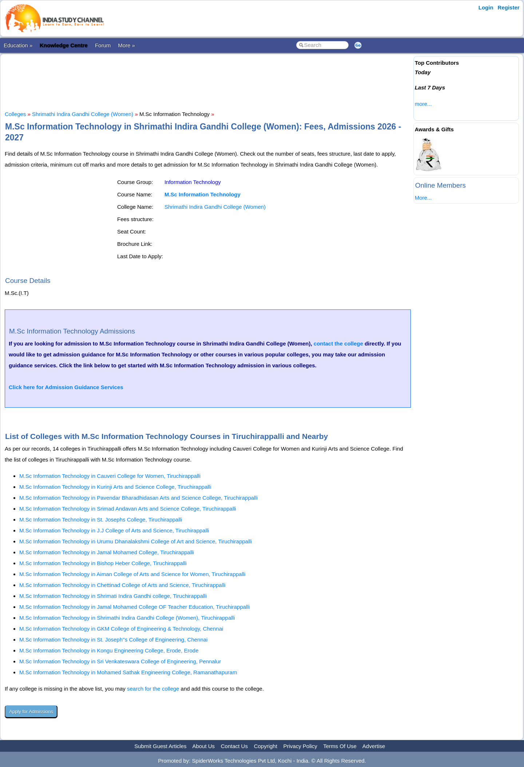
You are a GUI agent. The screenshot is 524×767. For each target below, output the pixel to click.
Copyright (265, 746)
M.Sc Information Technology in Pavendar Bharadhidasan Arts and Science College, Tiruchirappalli (138, 498)
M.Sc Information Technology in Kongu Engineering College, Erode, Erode (109, 650)
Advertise (373, 746)
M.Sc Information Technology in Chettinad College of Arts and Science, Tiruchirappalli (122, 585)
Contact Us (234, 746)
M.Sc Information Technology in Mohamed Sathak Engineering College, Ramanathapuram (128, 672)
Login (486, 7)
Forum (103, 45)
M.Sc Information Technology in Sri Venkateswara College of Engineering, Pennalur (120, 661)
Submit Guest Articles (160, 746)
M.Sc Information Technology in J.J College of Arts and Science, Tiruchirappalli (114, 530)
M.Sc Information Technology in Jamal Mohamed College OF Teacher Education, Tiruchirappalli (134, 607)
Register (509, 7)
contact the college (338, 343)
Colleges (15, 114)
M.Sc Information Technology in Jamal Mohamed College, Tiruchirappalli (106, 552)
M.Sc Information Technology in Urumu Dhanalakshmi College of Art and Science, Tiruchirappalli (135, 541)
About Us (203, 746)
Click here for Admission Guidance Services (66, 387)
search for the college (153, 689)
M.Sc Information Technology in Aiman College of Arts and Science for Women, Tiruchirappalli (132, 574)
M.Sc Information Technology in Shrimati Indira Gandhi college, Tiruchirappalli (113, 596)
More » (126, 45)
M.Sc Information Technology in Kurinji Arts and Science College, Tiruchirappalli (115, 487)
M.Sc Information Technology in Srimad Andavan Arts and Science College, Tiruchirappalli (127, 509)
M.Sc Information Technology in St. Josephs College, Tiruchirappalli (100, 519)
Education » (18, 45)
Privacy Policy (300, 746)
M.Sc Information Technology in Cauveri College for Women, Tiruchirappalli (110, 476)
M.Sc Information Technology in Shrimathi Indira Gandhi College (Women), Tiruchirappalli (127, 618)
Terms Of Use (340, 746)
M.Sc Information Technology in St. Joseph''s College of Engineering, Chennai (113, 639)
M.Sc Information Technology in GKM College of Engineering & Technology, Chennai (121, 629)
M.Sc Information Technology (202, 194)
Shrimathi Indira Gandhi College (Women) (82, 114)
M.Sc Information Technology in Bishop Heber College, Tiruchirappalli (103, 563)
